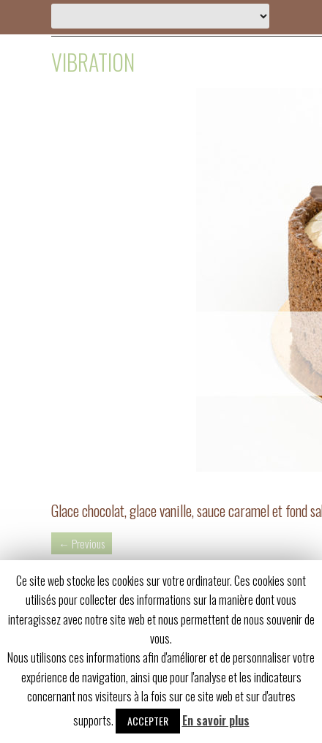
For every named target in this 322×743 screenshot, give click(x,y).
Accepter (147, 720)
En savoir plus (216, 720)
